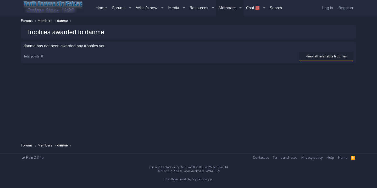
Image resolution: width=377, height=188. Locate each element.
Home (101, 7)
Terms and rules (285, 157)
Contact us (261, 157)
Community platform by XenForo (189, 167)
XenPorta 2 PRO (168, 171)
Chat (252, 7)
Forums (118, 7)
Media (173, 7)
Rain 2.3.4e (32, 157)
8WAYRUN (212, 171)
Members (227, 7)
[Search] (276, 8)
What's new (147, 7)
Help (330, 157)
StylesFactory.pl (202, 179)
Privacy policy (312, 157)
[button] (130, 8)
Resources (199, 7)
